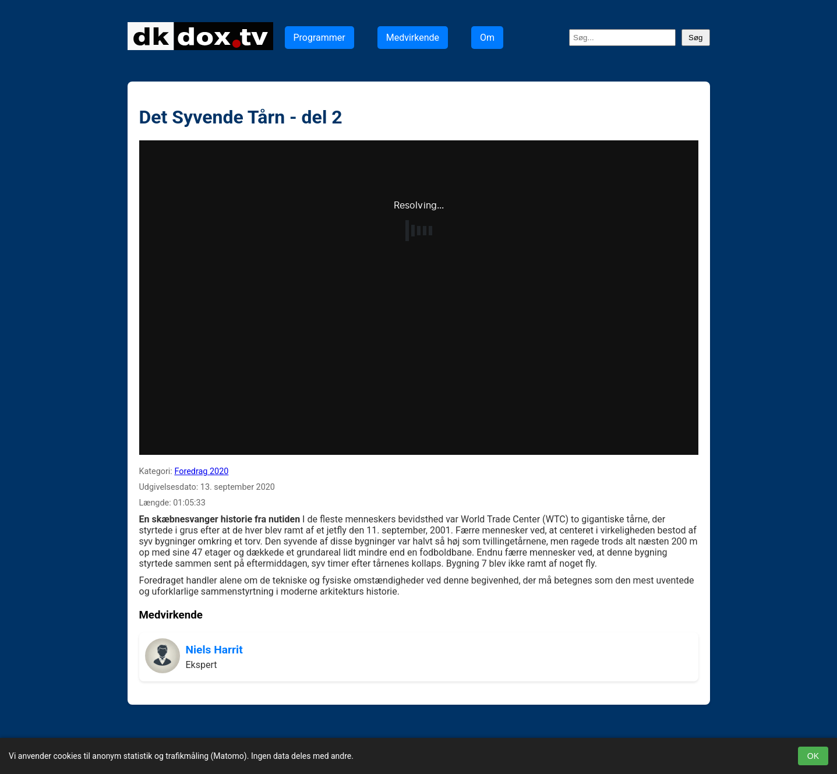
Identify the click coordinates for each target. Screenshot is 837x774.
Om (487, 37)
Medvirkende (412, 37)
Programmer (319, 37)
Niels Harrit (214, 649)
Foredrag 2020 (201, 471)
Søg (695, 37)
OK (813, 756)
